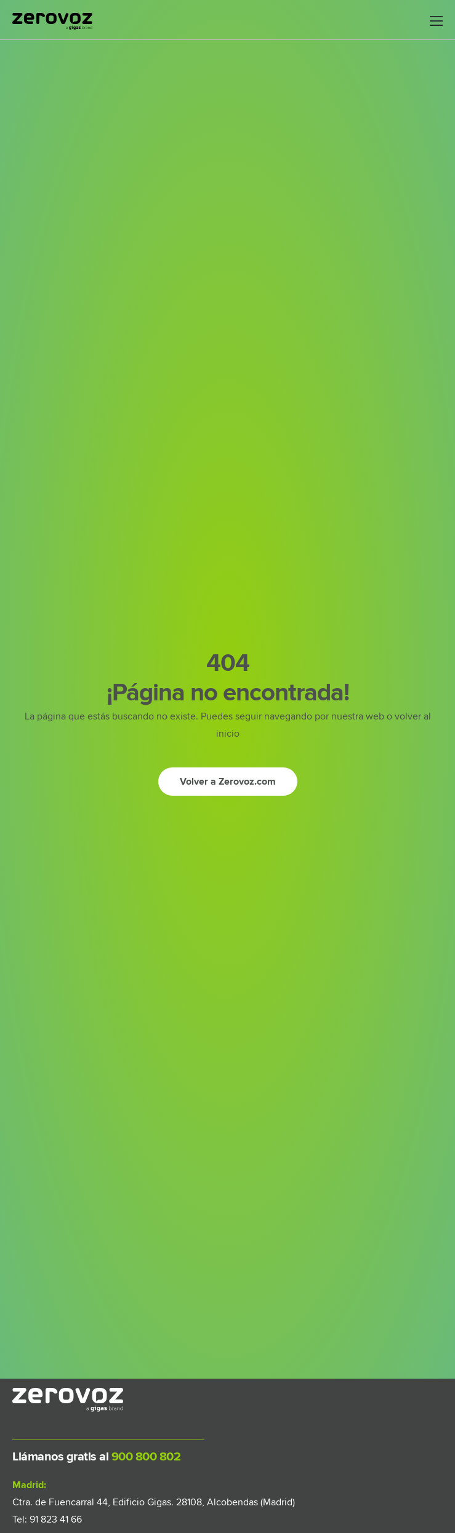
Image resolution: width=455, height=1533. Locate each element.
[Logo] (52, 21)
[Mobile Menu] (436, 21)
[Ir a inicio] (227, 781)
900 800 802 (144, 1456)
